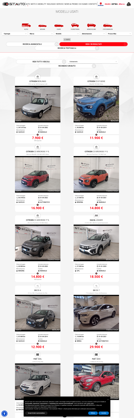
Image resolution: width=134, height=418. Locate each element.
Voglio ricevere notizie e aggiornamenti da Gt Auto (78, 349)
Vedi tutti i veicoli (41, 58)
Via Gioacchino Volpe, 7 (14, 393)
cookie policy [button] (90, 403)
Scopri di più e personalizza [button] (36, 413)
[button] (4, 413)
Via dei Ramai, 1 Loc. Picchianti (62, 393)
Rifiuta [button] (93, 413)
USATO (67, 40)
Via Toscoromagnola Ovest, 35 (107, 393)
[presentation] (67, 356)
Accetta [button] (103, 413)
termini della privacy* (53, 349)
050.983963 (9, 396)
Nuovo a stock (26, 383)
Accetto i (50, 349)
